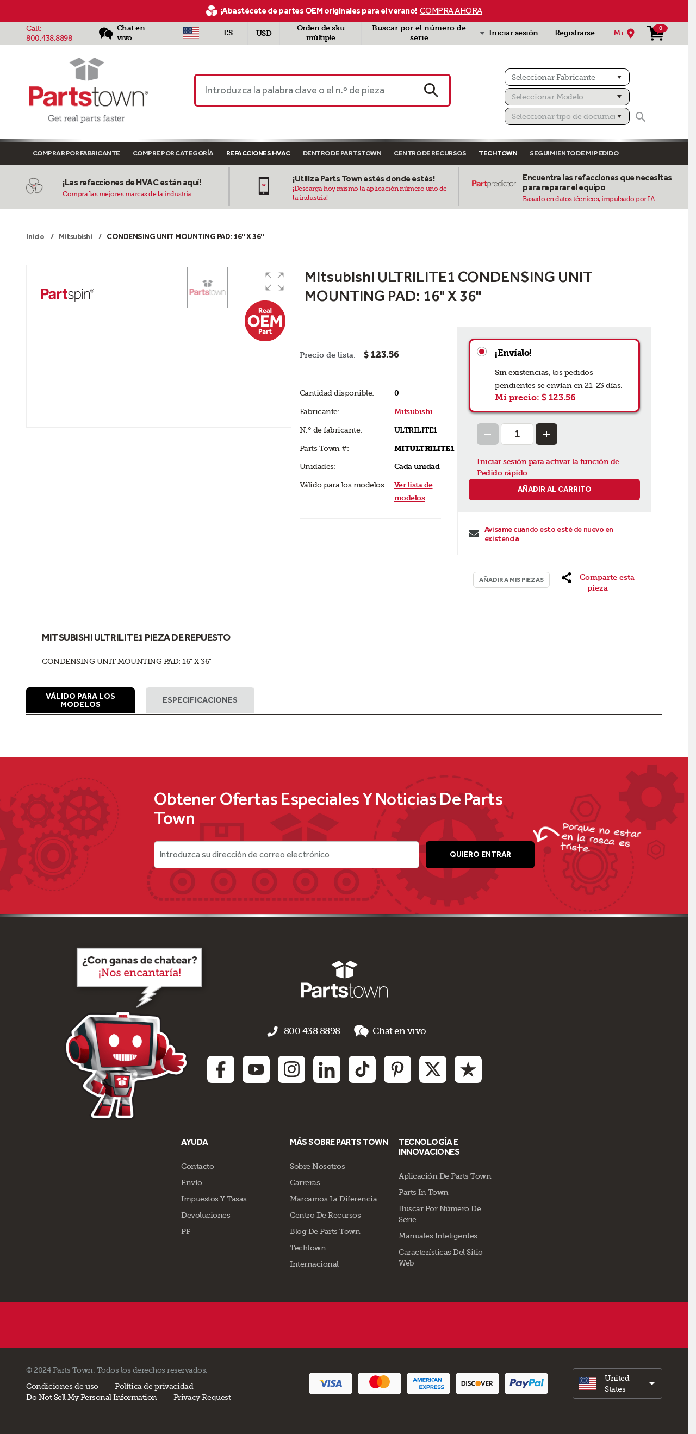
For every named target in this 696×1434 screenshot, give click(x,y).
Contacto (197, 1165)
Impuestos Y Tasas (214, 1197)
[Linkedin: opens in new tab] (326, 1068)
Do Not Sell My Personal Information (91, 1396)
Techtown (308, 1246)
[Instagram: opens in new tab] (291, 1068)
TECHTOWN (497, 153)
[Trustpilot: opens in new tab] (468, 1068)
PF (185, 1230)
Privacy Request (202, 1396)
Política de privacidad (154, 1385)
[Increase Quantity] (546, 434)
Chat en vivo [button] (382, 1035)
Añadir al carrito (555, 489)
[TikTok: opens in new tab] (362, 1068)
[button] (274, 281)
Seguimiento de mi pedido (574, 153)
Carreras (305, 1181)
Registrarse (575, 32)
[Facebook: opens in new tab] (220, 1068)
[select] (617, 1382)
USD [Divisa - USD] (264, 33)
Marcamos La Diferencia (333, 1197)
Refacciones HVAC (258, 153)
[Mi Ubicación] (625, 33)
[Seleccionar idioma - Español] (228, 33)
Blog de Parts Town (325, 1230)
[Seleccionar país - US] (191, 33)
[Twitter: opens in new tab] (432, 1068)
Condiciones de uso (62, 1385)
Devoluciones (205, 1214)
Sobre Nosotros (317, 1165)
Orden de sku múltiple (321, 32)
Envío (191, 1181)
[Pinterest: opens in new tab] (397, 1068)
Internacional (314, 1262)
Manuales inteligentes (438, 1234)
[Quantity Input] (517, 434)
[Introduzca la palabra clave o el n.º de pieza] (303, 90)
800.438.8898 (49, 38)
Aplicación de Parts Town (445, 1174)
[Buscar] (640, 117)
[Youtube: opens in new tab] (256, 1068)
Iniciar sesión (513, 32)
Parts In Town (424, 1191)
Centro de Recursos (430, 153)
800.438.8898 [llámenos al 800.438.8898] (314, 1035)
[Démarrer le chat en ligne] (106, 1035)
